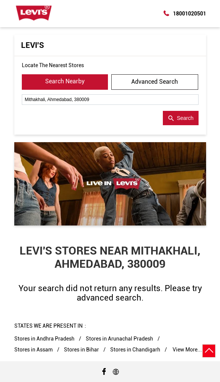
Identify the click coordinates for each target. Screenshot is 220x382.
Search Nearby (65, 81)
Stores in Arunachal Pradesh (119, 339)
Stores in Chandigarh (135, 350)
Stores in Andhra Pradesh (44, 339)
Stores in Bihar (81, 350)
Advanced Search (154, 81)
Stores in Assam (33, 350)
